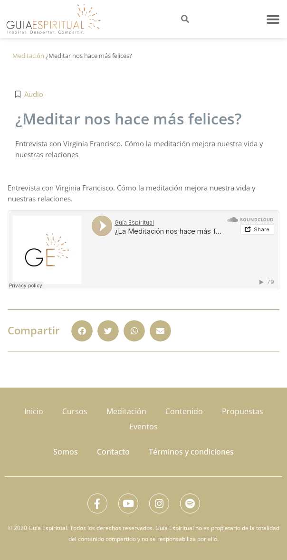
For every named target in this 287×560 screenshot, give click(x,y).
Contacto (113, 451)
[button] (273, 19)
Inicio (33, 411)
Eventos (143, 426)
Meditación (28, 55)
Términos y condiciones (191, 451)
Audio (33, 94)
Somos (65, 451)
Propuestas (242, 411)
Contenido (184, 411)
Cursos (74, 411)
